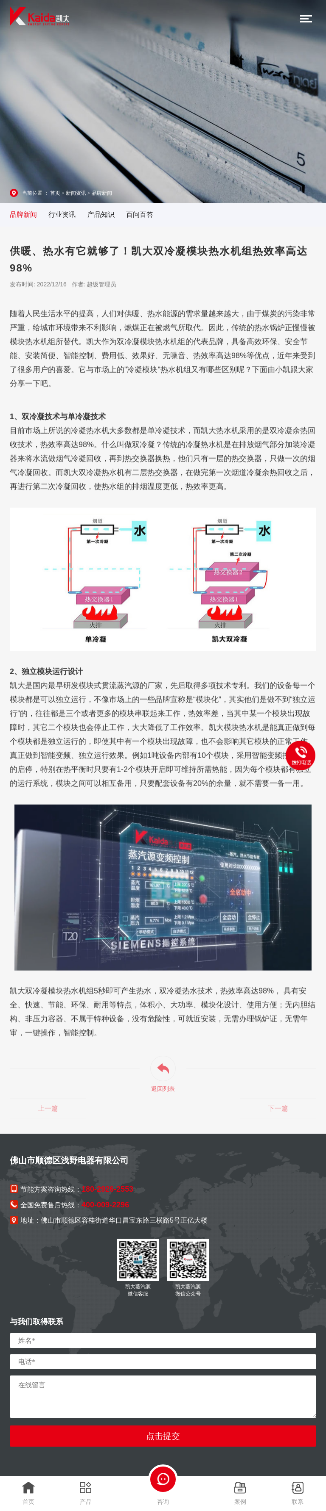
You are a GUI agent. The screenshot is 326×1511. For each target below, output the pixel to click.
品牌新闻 (102, 193)
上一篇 (48, 1111)
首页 (55, 193)
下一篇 (278, 1111)
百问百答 (139, 214)
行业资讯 (62, 214)
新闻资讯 (76, 193)
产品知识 (101, 214)
